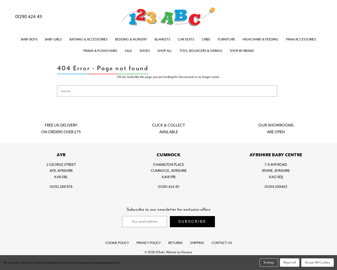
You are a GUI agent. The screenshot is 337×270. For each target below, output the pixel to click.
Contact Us (222, 243)
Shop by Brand (242, 51)
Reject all (290, 262)
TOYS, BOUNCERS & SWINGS (200, 51)
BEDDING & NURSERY (131, 39)
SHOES (144, 51)
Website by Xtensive (179, 252)
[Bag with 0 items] (325, 17)
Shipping (197, 243)
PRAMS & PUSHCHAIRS (100, 51)
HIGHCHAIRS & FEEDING (261, 39)
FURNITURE (226, 39)
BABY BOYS (29, 39)
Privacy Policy (148, 243)
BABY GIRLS (53, 39)
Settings (268, 262)
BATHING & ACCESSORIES (88, 39)
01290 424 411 (24, 17)
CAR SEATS (186, 39)
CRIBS (206, 39)
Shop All (164, 51)
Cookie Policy (117, 243)
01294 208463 (276, 186)
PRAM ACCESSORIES (301, 39)
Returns (175, 243)
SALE (128, 51)
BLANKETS (162, 39)
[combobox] (167, 91)
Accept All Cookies (317, 262)
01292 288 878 (61, 186)
